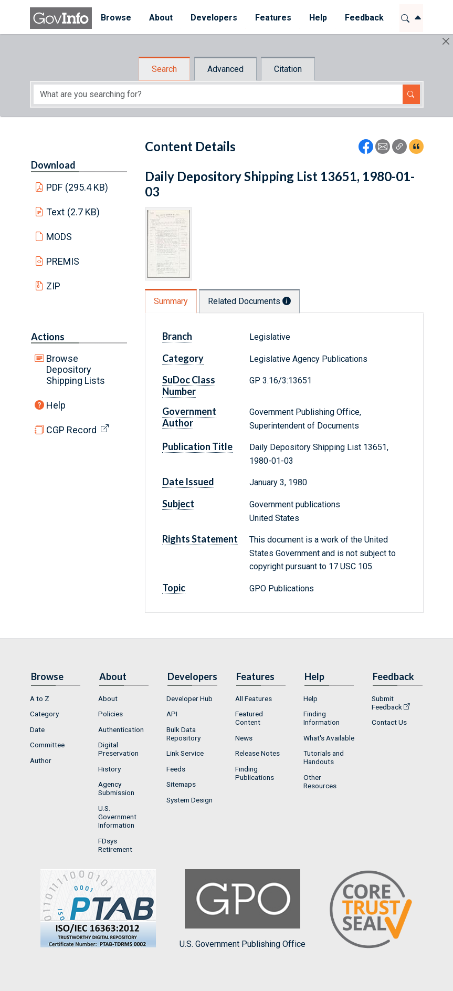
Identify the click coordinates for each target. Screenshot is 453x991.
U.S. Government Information (117, 816)
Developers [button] (214, 18)
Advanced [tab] (225, 69)
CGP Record (71, 429)
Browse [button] (116, 18)
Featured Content (249, 718)
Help (56, 405)
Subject (178, 503)
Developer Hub (189, 698)
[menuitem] (116, 18)
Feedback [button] (364, 18)
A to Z (39, 698)
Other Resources (319, 781)
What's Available (328, 738)
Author (40, 760)
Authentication (121, 729)
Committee (47, 744)
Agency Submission (116, 788)
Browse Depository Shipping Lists (75, 369)
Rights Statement (200, 539)
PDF (77, 187)
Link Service (185, 753)
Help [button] (318, 18)
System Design (189, 800)
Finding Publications (254, 773)
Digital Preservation (118, 748)
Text (73, 211)
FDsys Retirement (115, 845)
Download (53, 165)
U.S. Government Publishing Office (242, 908)
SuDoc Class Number (188, 385)
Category (183, 358)
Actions (48, 336)
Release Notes (257, 753)
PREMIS (62, 261)
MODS (59, 236)
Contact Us (389, 722)
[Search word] (218, 94)
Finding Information (321, 718)
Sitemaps (181, 784)
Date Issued (188, 481)
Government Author (189, 417)
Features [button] (273, 18)
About (108, 698)
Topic (173, 587)
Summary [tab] (171, 301)
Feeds (175, 769)
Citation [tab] (288, 69)
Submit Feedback (387, 702)
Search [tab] (164, 69)
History (109, 769)
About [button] (161, 18)
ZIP (53, 285)
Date (37, 729)
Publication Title (197, 446)
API (171, 714)
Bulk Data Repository (183, 733)
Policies (110, 714)
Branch (177, 336)
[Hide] (446, 41)
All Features (253, 698)
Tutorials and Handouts (323, 757)
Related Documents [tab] (249, 301)
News (243, 738)
